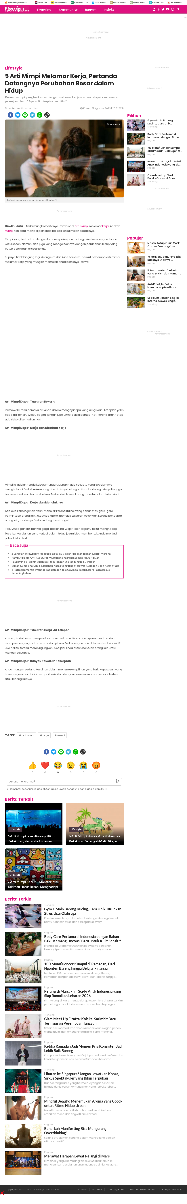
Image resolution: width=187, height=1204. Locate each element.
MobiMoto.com (119, 2)
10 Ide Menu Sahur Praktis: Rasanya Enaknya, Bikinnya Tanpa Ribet (164, 258)
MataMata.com (60, 2)
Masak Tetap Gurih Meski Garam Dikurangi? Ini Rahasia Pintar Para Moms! (163, 245)
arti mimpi (81, 226)
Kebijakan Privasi (172, 1189)
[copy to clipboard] (47, 115)
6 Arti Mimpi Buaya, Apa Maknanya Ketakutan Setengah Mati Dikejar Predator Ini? (94, 839)
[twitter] (17, 115)
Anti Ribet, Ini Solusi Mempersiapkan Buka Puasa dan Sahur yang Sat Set (164, 286)
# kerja (44, 735)
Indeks (109, 9)
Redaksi (97, 1189)
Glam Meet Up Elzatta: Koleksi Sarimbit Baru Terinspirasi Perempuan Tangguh (80, 1021)
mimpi (9, 231)
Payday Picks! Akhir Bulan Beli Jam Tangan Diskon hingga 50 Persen (54, 561)
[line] (25, 115)
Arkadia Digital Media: (17, 2)
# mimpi (60, 735)
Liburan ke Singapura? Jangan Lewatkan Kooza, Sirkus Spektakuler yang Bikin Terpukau (81, 1076)
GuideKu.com (139, 2)
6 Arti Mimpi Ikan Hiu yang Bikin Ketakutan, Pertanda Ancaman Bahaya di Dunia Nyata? (31, 839)
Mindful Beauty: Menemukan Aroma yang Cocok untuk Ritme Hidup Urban (83, 1103)
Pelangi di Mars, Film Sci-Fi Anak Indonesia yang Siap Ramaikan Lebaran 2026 (82, 993)
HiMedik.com (158, 2)
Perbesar (113, 124)
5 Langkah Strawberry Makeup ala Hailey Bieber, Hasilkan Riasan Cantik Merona (61, 553)
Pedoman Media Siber (143, 1189)
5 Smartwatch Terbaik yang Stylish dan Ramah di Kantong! (164, 272)
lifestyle (14, 829)
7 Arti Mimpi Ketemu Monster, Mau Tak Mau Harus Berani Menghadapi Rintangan (33, 884)
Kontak (82, 1189)
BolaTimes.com (81, 2)
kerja (105, 226)
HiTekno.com (100, 2)
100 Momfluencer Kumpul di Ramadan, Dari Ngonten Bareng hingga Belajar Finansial (79, 966)
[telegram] (32, 115)
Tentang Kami (115, 1189)
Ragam (90, 9)
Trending (44, 9)
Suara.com (42, 2)
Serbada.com (176, 2)
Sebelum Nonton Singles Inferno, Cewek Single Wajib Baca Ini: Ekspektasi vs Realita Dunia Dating (164, 299)
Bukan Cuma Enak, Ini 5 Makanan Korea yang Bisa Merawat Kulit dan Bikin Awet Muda (65, 565)
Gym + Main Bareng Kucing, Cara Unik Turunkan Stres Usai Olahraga (160, 122)
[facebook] (10, 115)
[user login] (154, 10)
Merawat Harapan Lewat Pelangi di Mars (77, 1156)
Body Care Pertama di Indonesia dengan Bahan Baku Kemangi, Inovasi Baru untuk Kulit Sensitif (82, 938)
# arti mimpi (26, 735)
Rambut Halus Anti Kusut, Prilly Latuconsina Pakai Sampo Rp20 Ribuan (56, 557)
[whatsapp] (39, 115)
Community (68, 9)
